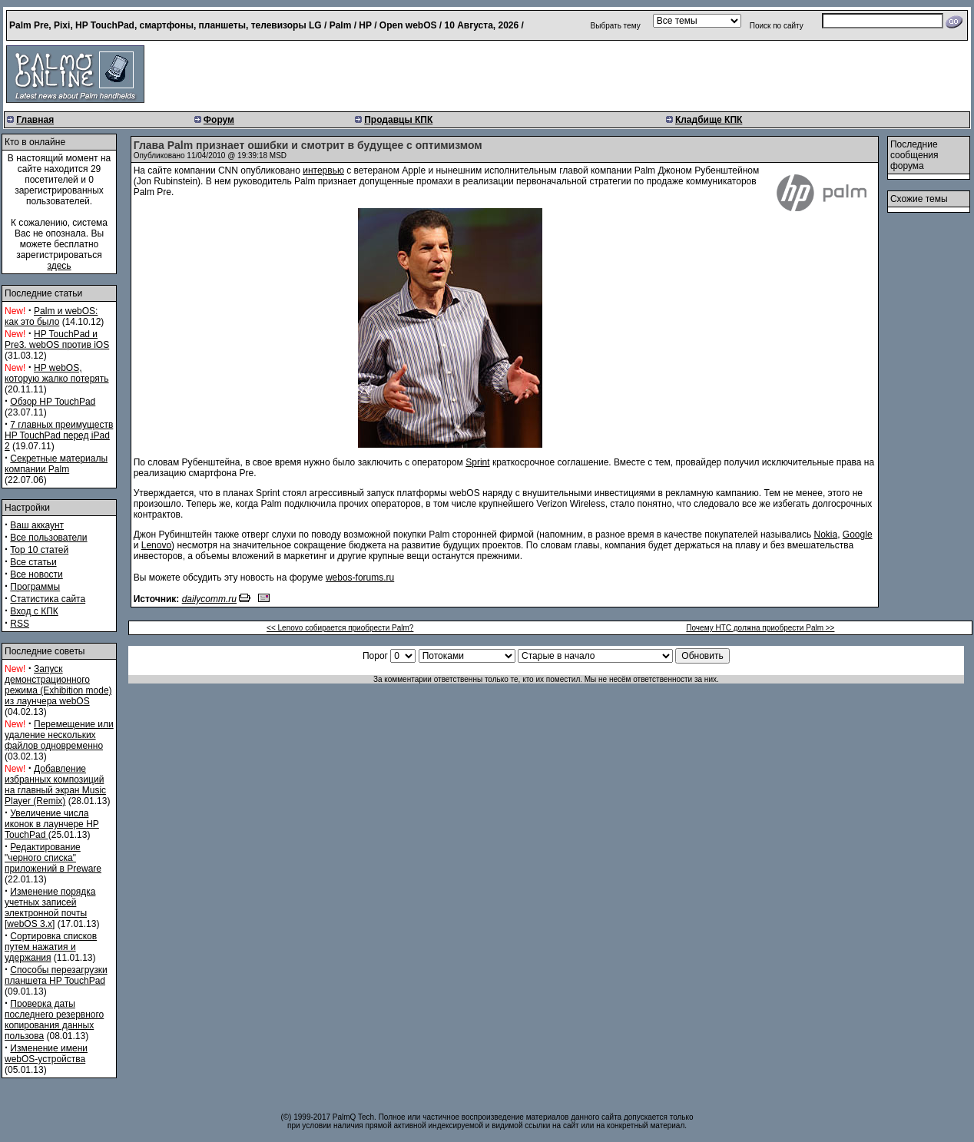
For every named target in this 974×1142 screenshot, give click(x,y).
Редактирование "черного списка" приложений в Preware (53, 858)
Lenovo (156, 545)
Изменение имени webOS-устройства (46, 1053)
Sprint (477, 462)
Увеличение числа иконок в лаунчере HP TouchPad (52, 824)
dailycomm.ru (209, 599)
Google (858, 534)
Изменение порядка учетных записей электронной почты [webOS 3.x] (50, 907)
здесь (59, 265)
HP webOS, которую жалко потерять (57, 373)
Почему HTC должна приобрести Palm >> (760, 628)
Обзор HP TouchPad (52, 401)
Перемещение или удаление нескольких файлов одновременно (59, 735)
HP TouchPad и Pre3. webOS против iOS (57, 339)
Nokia (826, 534)
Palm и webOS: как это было (51, 316)
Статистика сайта (47, 599)
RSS (19, 623)
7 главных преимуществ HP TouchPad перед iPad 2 (59, 435)
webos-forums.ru (360, 577)
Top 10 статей (39, 550)
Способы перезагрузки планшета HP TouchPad (56, 975)
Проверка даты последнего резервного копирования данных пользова (54, 1019)
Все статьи (33, 562)
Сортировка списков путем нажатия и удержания (51, 947)
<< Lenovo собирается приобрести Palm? (340, 628)
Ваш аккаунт (37, 525)
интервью (323, 170)
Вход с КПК (34, 611)
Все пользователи (48, 537)
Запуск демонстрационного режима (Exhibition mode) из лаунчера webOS (58, 685)
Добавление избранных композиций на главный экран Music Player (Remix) (55, 784)
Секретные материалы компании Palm (56, 464)
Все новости (36, 574)
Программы (35, 586)
